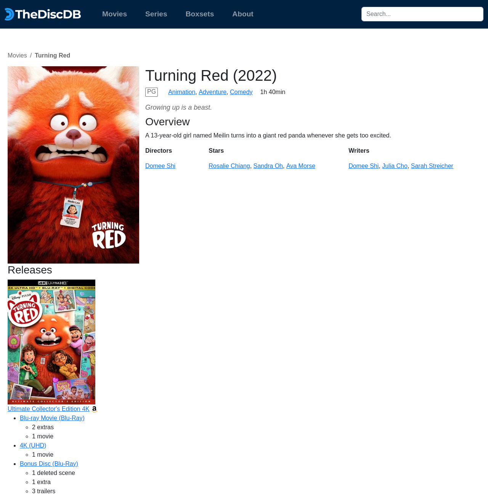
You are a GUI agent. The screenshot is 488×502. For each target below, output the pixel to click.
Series (156, 14)
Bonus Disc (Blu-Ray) (49, 463)
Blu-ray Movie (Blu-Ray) (52, 418)
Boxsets (200, 14)
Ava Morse (300, 166)
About (242, 14)
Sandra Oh (268, 166)
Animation (181, 92)
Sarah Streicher (432, 166)
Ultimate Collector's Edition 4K (49, 409)
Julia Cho (395, 166)
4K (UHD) (33, 445)
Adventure (212, 92)
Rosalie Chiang (229, 166)
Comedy (241, 92)
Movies (114, 14)
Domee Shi (160, 166)
